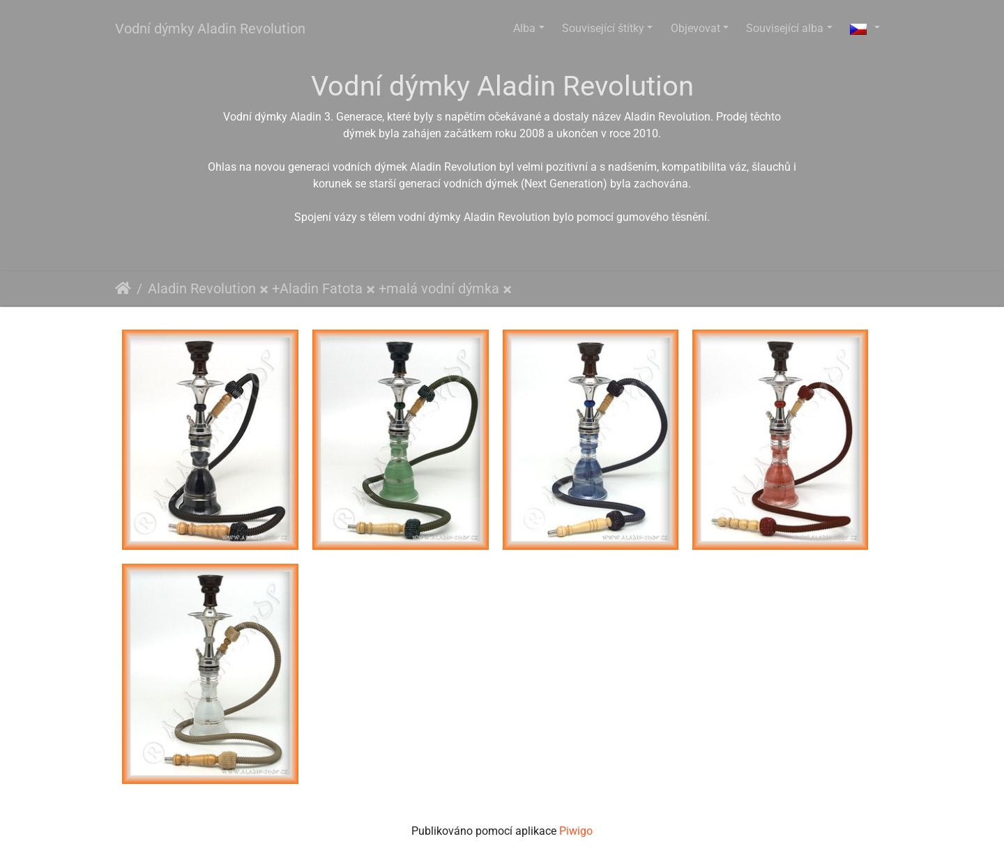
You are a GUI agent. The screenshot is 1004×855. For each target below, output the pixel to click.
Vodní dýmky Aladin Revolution (210, 28)
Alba (524, 28)
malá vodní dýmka (442, 288)
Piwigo (576, 831)
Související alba (784, 28)
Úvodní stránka (123, 288)
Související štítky (603, 28)
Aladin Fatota (321, 288)
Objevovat (695, 28)
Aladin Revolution (202, 288)
